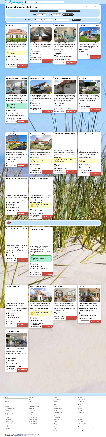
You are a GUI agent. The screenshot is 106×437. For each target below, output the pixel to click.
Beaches (31, 399)
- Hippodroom (8, 425)
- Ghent (55, 428)
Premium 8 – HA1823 (37, 229)
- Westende (80, 414)
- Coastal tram (57, 417)
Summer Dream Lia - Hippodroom (16, 178)
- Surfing (55, 406)
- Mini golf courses (33, 419)
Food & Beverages (58, 408)
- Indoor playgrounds (34, 416)
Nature (31, 425)
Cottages (62, 11)
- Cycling (55, 401)
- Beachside (8, 419)
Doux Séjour (58, 286)
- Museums (32, 403)
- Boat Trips (32, 410)
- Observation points (34, 406)
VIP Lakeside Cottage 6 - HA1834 (16, 78)
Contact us (80, 430)
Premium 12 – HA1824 (13, 331)
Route (55, 414)
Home (6, 397)
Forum (55, 421)
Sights (30, 401)
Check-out (49, 14)
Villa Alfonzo (82, 78)
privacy (12, 435)
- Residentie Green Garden (11, 412)
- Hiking (55, 403)
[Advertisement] (49, 72)
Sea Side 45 (9, 26)
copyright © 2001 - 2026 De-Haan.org (20, 435)
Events (48, 2)
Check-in (34, 14)
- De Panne (80, 421)
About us (80, 427)
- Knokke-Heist (81, 401)
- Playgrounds (32, 414)
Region (56, 2)
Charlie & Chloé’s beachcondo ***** (89, 26)
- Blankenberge (81, 405)
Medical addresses (58, 419)
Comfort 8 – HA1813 (12, 286)
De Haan (28, 2)
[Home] (25, 2)
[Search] (63, 2)
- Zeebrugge (80, 403)
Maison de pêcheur (36, 26)
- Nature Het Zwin (82, 399)
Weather (60, 2)
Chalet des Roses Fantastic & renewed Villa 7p (16, 228)
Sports (55, 397)
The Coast (80, 397)
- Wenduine (80, 406)
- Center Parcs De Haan (10, 423)
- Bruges (55, 426)
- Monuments (32, 404)
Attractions (32, 408)
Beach (39, 2)
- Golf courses (57, 405)
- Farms (31, 412)
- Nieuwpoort (81, 416)
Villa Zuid (81, 286)
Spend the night (34, 2)
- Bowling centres (33, 417)
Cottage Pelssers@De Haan (62, 78)
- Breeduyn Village (9, 421)
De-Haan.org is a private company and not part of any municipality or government (26, 434)
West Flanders (57, 425)
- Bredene (80, 408)
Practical (52, 2)
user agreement (7, 435)
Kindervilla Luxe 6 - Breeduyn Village (64, 133)
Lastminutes (8, 428)
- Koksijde (80, 419)
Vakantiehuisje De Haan (37, 78)
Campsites (54, 11)
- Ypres (55, 430)
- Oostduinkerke (81, 417)
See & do (44, 2)
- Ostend (80, 410)
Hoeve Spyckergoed (12, 134)
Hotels (77, 11)
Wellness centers (33, 421)
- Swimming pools (58, 399)
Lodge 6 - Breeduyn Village (87, 134)
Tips (6, 403)
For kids (7, 404)
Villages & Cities (33, 423)
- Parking (56, 416)
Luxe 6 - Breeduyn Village (38, 134)
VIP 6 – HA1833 (59, 26)
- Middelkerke (81, 412)
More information (13, 66)
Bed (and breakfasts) (45, 11)
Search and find (68, 14)
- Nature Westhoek (82, 423)
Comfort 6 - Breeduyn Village (39, 178)
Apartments (34, 11)
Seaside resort (8, 401)
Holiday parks (70, 11)
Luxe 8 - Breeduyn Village (38, 286)
